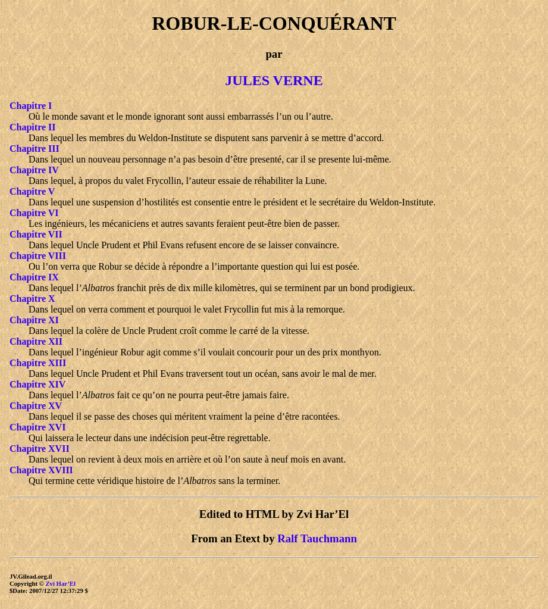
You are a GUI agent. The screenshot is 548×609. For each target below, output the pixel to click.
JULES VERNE (273, 80)
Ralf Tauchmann (317, 538)
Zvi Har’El (60, 583)
